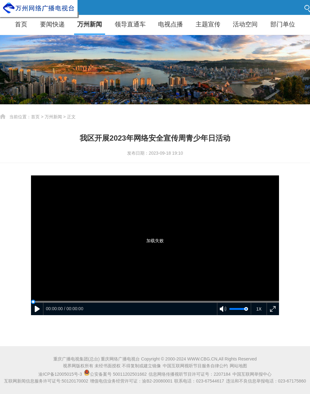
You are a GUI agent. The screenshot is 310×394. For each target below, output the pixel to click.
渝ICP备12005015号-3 (60, 374)
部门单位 (282, 24)
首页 (21, 24)
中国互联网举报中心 (252, 374)
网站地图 (238, 365)
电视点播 (170, 24)
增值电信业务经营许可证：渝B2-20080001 (131, 380)
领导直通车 (130, 24)
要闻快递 (52, 24)
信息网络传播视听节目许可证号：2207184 (189, 374)
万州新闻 (89, 24)
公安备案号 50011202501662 (116, 374)
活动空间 (245, 24)
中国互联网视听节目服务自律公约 (195, 365)
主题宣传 (208, 24)
